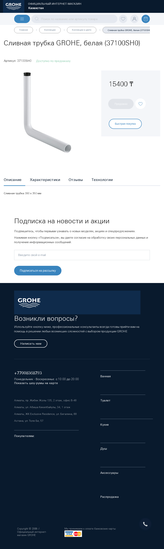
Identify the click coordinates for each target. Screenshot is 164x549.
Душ (103, 448)
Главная (23, 30)
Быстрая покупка (125, 123)
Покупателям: (24, 436)
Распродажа (109, 497)
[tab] (14, 180)
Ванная (105, 376)
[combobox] (74, 19)
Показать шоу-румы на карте (36, 383)
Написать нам (30, 343)
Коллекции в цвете (81, 30)
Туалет (105, 400)
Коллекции (50, 30)
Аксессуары (109, 473)
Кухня (104, 424)
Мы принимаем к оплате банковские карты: (90, 528)
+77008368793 (28, 373)
